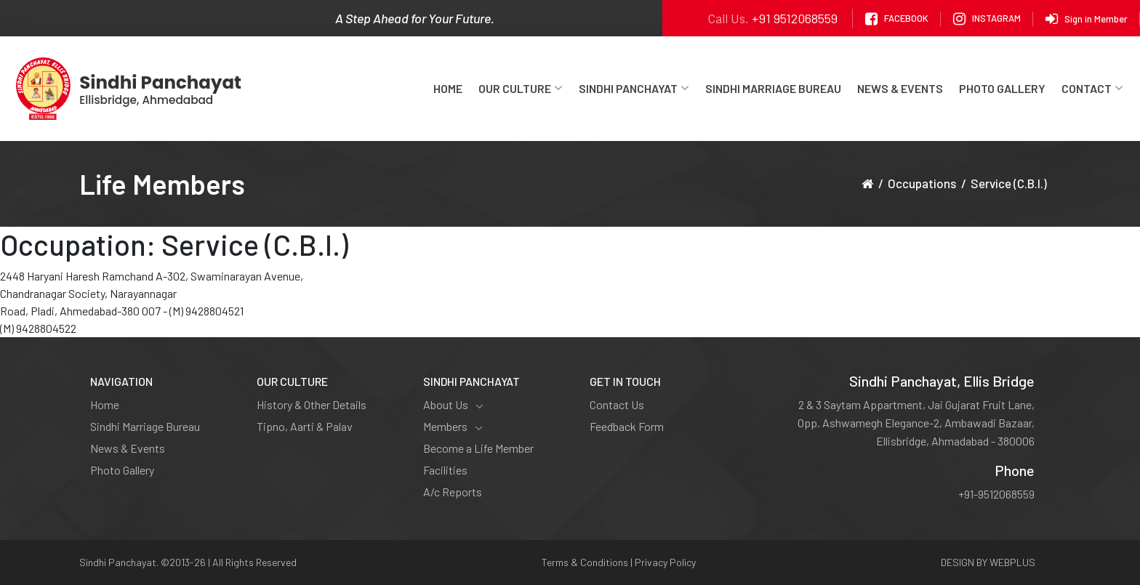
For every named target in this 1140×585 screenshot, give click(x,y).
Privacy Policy (665, 562)
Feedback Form (627, 426)
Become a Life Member (478, 448)
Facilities (445, 470)
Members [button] (453, 426)
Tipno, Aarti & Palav (305, 426)
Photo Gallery (1002, 88)
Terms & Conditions (585, 562)
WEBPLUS (1012, 562)
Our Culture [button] (520, 88)
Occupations (922, 183)
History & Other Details (311, 404)
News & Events (900, 88)
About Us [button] (453, 405)
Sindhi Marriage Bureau (773, 88)
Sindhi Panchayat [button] (634, 88)
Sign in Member (1086, 19)
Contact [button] (1092, 88)
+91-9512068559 (996, 494)
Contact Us (617, 404)
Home (447, 88)
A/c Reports (452, 492)
